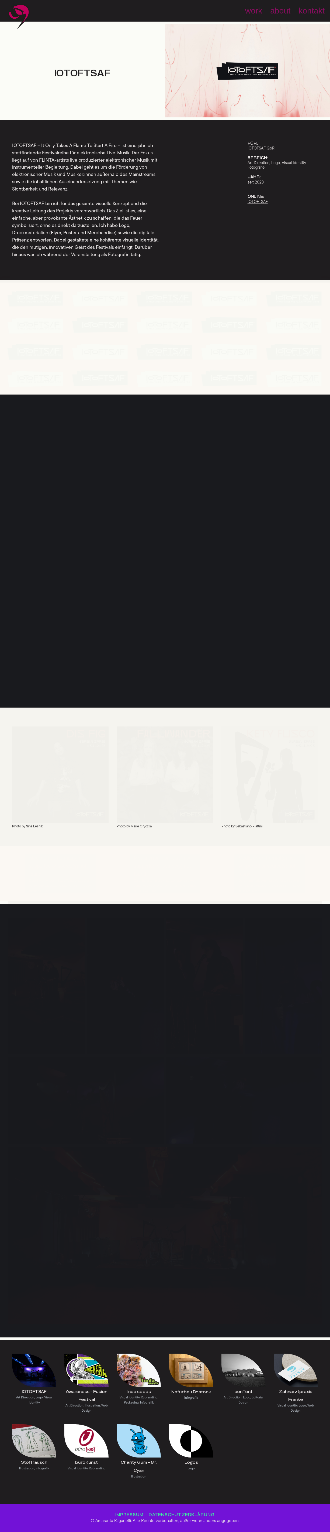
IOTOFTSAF (34, 1392)
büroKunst (86, 1462)
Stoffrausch (34, 1462)
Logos (191, 1462)
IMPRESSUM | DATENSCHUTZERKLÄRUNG (165, 1515)
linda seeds (139, 1392)
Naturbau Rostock (191, 1392)
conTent (243, 1392)
